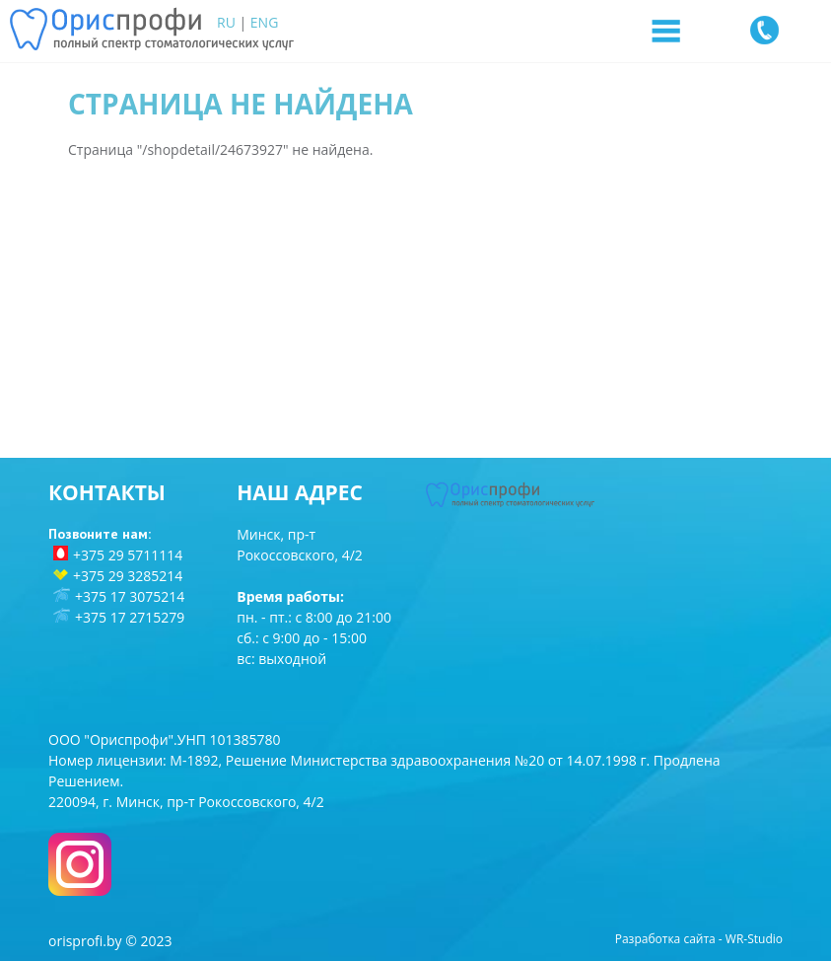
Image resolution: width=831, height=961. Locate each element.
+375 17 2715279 (129, 617)
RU (226, 22)
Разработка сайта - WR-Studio (699, 938)
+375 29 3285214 (127, 575)
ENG (264, 22)
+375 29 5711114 (127, 555)
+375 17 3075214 (129, 596)
